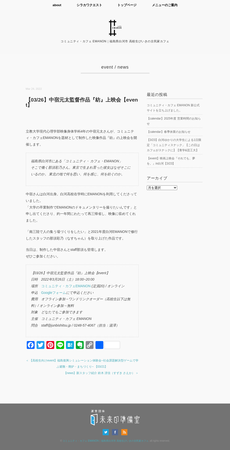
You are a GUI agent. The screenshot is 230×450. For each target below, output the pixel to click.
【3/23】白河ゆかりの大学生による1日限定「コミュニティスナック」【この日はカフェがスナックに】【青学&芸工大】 (174, 145)
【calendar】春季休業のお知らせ (168, 132)
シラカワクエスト (89, 5)
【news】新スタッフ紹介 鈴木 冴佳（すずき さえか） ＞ (101, 373)
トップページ (127, 5)
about (56, 5)
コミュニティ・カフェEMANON (66, 286)
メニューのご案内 (165, 5)
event (107, 67)
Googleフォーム (53, 292)
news (123, 67)
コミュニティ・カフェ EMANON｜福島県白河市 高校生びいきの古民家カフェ (105, 440)
